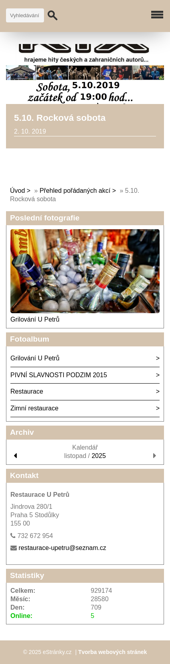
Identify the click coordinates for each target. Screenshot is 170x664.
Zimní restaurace (34, 408)
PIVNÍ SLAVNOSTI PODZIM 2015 (58, 375)
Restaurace (26, 391)
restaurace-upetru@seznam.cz (62, 547)
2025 (99, 455)
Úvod (17, 190)
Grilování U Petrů (35, 319)
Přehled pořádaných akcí (75, 190)
